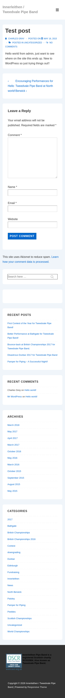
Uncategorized (33, 42)
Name (11, 186)
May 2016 (12, 458)
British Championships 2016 (21, 539)
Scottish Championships (19, 618)
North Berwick (14, 592)
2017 (9, 519)
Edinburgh (12, 565)
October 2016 (14, 451)
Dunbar (11, 559)
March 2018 (13, 425)
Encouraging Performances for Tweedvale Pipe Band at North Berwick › (34, 86)
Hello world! (30, 390)
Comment (15, 135)
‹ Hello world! (11, 86)
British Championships (18, 532)
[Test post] (50, 38)
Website (13, 219)
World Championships (18, 631)
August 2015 (13, 484)
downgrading (13, 552)
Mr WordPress (14, 396)
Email (11, 203)
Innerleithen (13, 578)
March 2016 (13, 464)
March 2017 (13, 444)
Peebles (11, 611)
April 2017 (12, 438)
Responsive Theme (37, 687)
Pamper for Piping (16, 605)
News (10, 585)
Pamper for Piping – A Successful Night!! (27, 361)
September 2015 (15, 478)
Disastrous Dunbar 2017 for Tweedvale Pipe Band (32, 355)
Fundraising (13, 572)
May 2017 (12, 431)
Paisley (11, 598)
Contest (11, 546)
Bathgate (11, 526)
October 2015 (14, 471)
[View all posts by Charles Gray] (15, 38)
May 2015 (12, 491)
